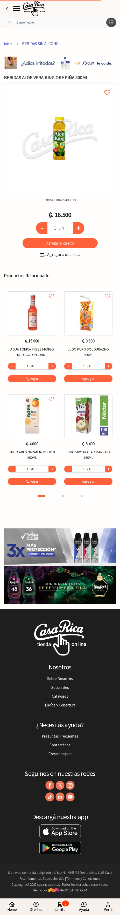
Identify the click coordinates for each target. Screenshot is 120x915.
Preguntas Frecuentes (60, 736)
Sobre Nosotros (60, 678)
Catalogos (60, 696)
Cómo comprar (60, 753)
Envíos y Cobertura (60, 705)
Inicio (8, 43)
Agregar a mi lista (60, 86)
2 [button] (62, 496)
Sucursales (60, 687)
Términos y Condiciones (83, 878)
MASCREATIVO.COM (67, 890)
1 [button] (41, 496)
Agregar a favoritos (32, 290)
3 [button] (81, 496)
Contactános (60, 744)
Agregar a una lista (60, 254)
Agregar (32, 378)
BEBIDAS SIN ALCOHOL (41, 43)
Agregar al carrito (60, 243)
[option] (60, 139)
